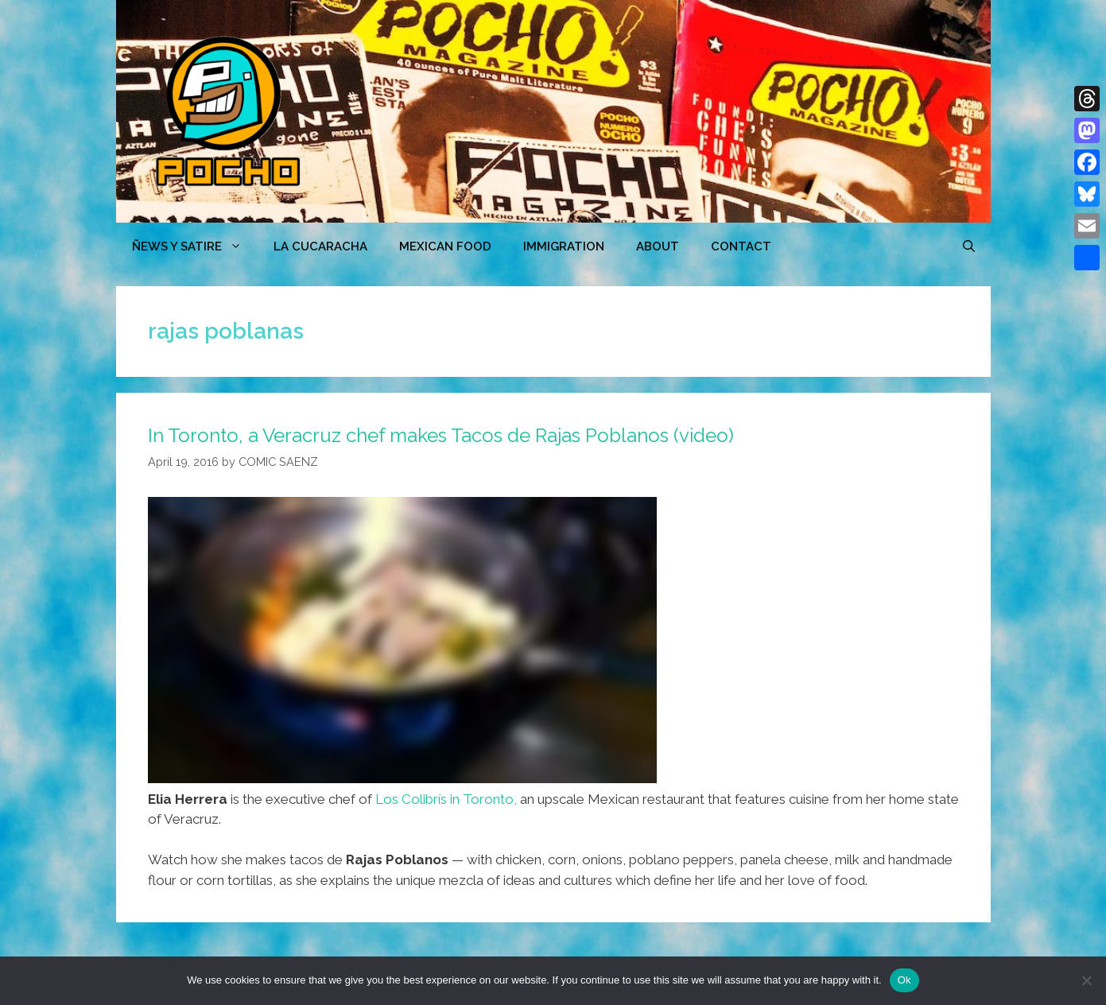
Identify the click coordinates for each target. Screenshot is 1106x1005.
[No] (1086, 980)
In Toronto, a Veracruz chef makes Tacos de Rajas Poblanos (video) (441, 435)
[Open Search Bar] (969, 246)
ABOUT (657, 246)
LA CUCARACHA (320, 246)
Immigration (563, 246)
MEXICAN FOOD (445, 246)
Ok (904, 980)
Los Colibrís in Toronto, (446, 799)
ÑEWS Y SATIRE (195, 246)
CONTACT (741, 246)
